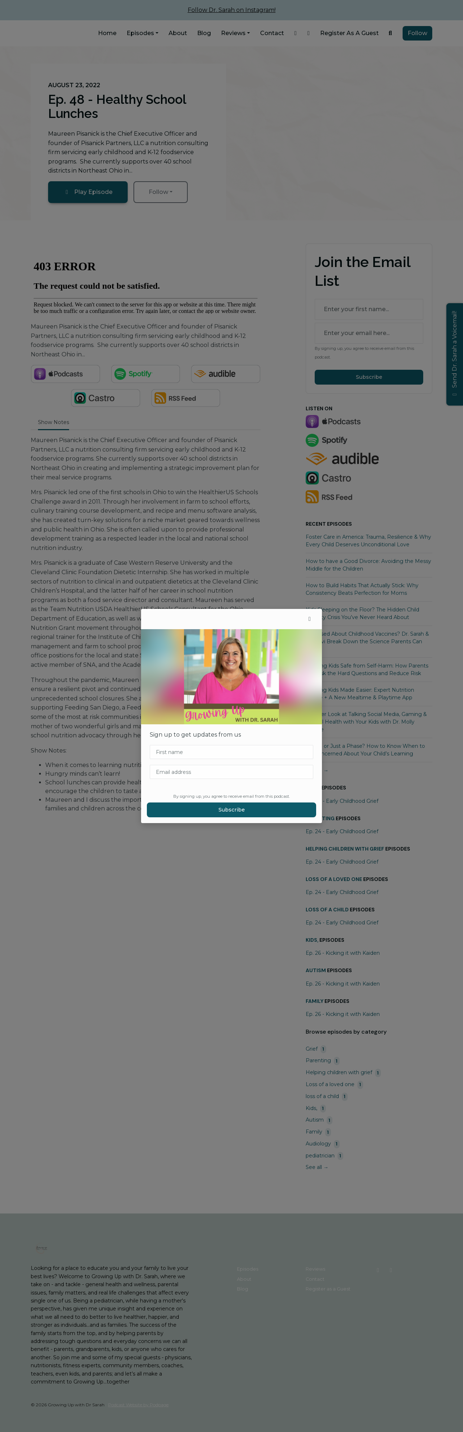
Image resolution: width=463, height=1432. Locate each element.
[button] (309, 619)
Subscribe (231, 809)
